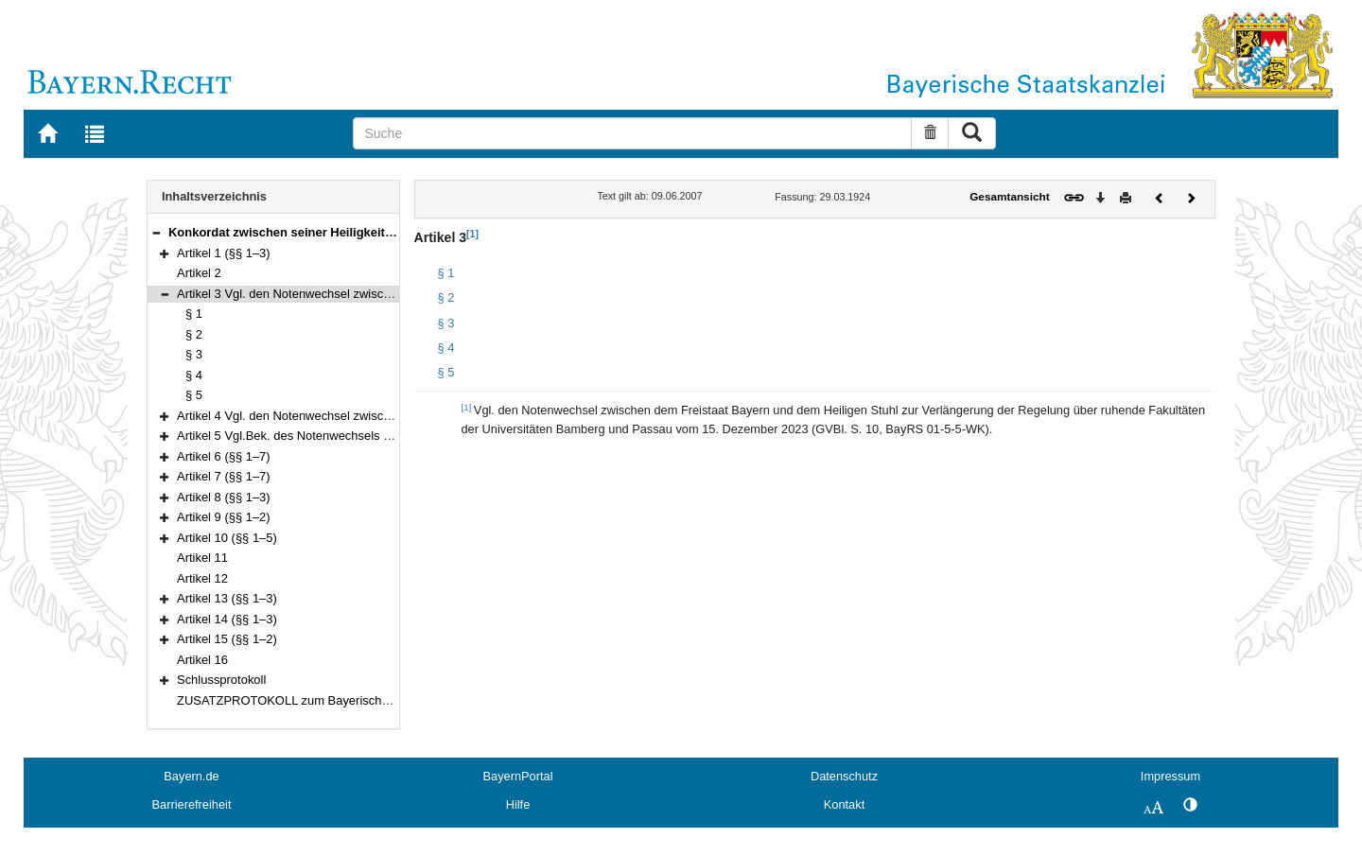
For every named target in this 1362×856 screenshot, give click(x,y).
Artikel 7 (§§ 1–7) (224, 476)
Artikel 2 (199, 273)
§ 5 (193, 395)
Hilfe (518, 804)
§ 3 (193, 354)
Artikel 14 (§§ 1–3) (227, 619)
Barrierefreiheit (192, 804)
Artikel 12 (202, 578)
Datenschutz (844, 776)
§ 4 (193, 375)
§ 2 (193, 334)
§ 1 (193, 313)
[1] (472, 233)
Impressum (1170, 776)
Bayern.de (191, 776)
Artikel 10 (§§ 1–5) (227, 538)
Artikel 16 (202, 660)
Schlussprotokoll (221, 680)
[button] (156, 232)
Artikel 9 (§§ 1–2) (224, 517)
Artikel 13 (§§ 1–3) (227, 598)
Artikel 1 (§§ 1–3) (224, 253)
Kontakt (844, 804)
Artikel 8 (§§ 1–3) (224, 497)
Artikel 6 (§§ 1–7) (224, 456)
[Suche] (632, 133)
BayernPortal (518, 776)
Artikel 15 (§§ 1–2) (227, 639)
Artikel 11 (202, 557)
